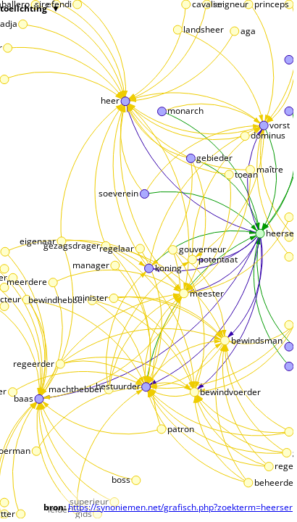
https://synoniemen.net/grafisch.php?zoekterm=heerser (180, 507)
